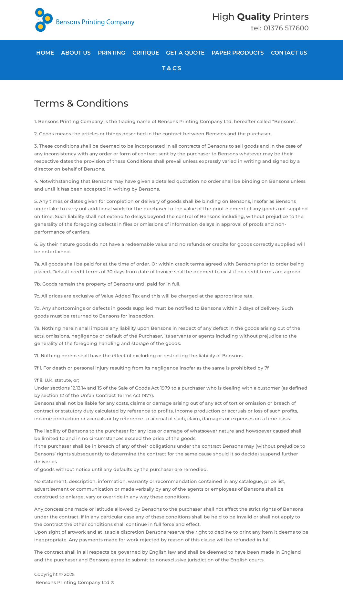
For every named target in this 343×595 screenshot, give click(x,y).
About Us (76, 53)
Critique (145, 53)
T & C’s (171, 68)
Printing (111, 53)
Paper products (238, 53)
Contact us (289, 53)
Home (45, 53)
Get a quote (185, 53)
